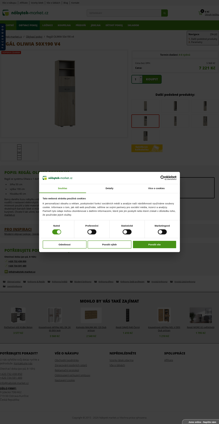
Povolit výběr (109, 244)
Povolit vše (154, 244)
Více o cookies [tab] (156, 188)
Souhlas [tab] (62, 188)
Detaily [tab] (109, 188)
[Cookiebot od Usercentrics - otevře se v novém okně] (162, 177)
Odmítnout (65, 244)
